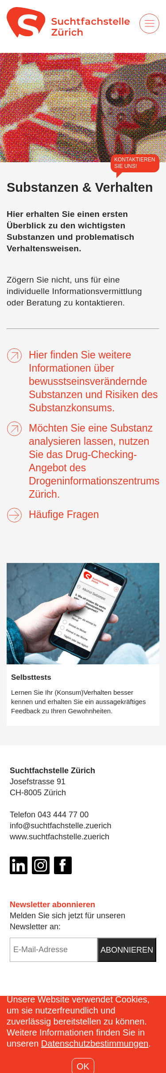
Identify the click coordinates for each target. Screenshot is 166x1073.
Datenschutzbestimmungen (94, 1043)
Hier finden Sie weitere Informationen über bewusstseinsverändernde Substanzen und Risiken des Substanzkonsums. (82, 381)
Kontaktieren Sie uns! (134, 162)
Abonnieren (126, 950)
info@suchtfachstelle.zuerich (60, 825)
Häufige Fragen (53, 514)
